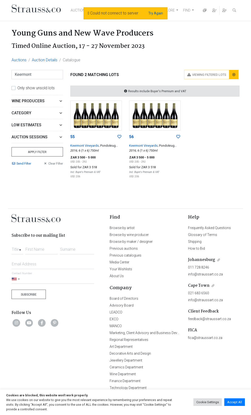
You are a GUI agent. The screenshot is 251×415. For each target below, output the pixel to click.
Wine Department (123, 374)
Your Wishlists (121, 269)
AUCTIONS (79, 10)
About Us (117, 276)
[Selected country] (16, 279)
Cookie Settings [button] (207, 402)
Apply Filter (37, 152)
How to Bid (196, 248)
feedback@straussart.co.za (209, 319)
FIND (186, 10)
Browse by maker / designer (131, 242)
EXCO (114, 319)
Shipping (194, 242)
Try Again (155, 13)
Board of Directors (124, 298)
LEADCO (116, 312)
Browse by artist (122, 228)
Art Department (121, 347)
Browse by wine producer (129, 235)
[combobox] (17, 248)
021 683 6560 (198, 293)
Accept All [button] (234, 402)
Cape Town (199, 286)
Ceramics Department (126, 367)
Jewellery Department (126, 360)
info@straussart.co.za (205, 274)
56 (131, 136)
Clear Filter (53, 163)
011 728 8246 (198, 267)
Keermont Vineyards (84, 145)
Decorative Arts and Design (130, 353)
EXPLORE (167, 10)
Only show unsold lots (36, 88)
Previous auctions (124, 248)
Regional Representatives (129, 340)
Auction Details (44, 60)
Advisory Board (122, 305)
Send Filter (21, 163)
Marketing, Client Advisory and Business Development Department (160, 333)
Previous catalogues (125, 255)
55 (72, 136)
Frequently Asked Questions (209, 228)
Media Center (119, 262)
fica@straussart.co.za (205, 338)
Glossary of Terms (202, 235)
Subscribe (29, 294)
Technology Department (128, 388)
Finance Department (125, 381)
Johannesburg (201, 260)
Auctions (19, 60)
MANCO (116, 326)
